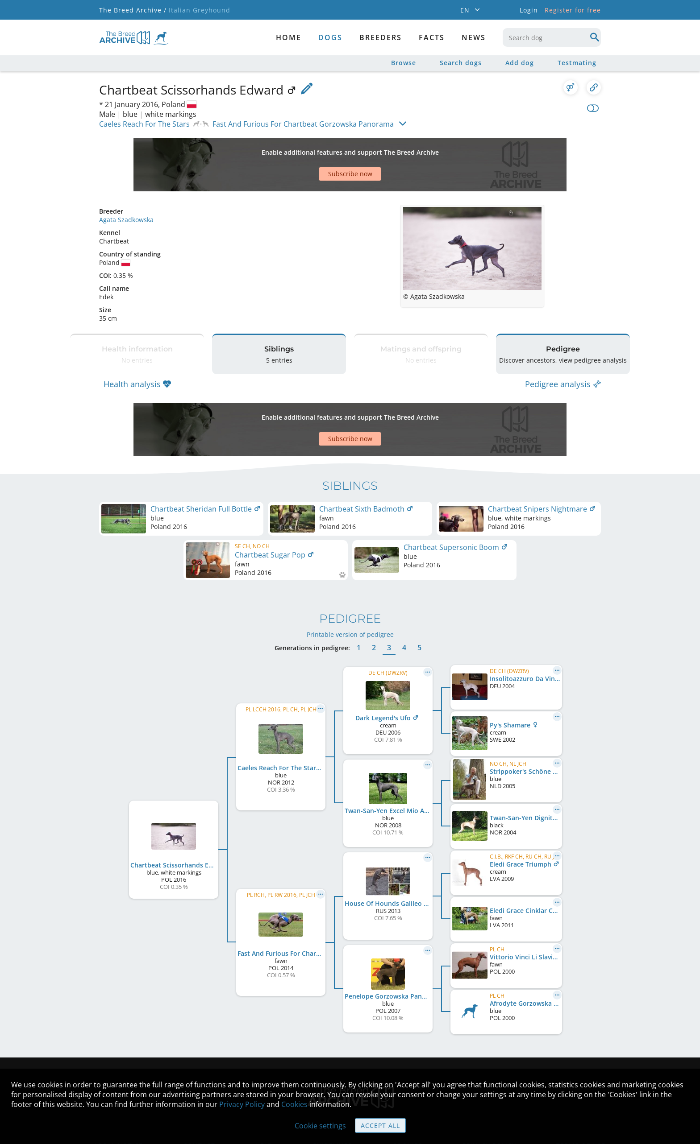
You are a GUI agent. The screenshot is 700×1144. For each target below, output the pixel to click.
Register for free (573, 10)
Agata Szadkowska (126, 188)
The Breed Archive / (133, 10)
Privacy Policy (242, 1104)
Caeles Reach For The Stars (144, 124)
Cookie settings (320, 1126)
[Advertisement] (315, 149)
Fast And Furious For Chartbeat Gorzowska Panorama (303, 124)
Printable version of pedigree (350, 581)
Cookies (294, 1104)
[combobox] (552, 37)
